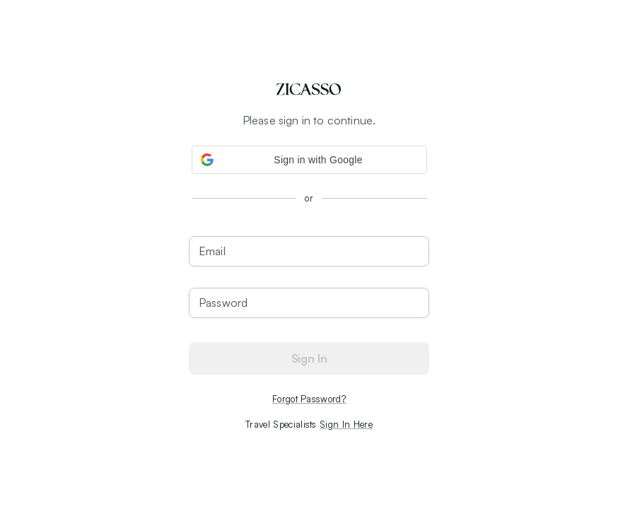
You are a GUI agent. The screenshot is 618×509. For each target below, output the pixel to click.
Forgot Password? (309, 398)
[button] (309, 160)
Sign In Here (346, 424)
